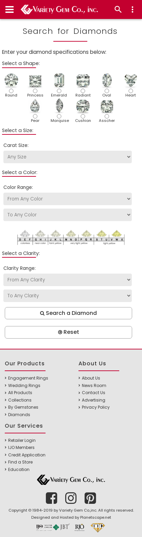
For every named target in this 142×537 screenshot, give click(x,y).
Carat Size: (16, 145)
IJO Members (21, 447)
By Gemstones (23, 407)
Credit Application (27, 455)
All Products (20, 392)
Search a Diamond (68, 313)
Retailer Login (22, 440)
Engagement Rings (28, 378)
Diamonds (19, 414)
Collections (20, 400)
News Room (94, 385)
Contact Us (93, 392)
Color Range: (18, 187)
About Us (91, 378)
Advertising (93, 400)
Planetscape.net (95, 517)
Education (19, 469)
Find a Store (20, 462)
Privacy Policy (96, 407)
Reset (68, 332)
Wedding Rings (24, 385)
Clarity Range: (19, 268)
